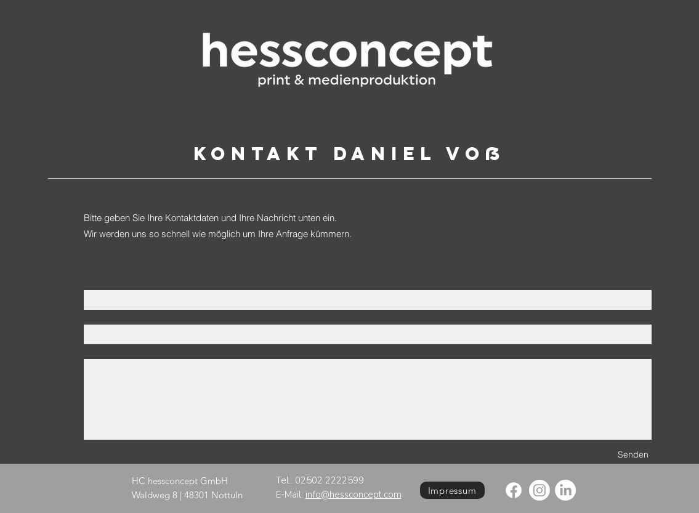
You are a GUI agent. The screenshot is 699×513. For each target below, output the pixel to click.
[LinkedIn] (565, 490)
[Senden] (633, 455)
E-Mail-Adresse (115, 316)
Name (96, 282)
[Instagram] (539, 490)
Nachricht (103, 351)
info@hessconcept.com (353, 494)
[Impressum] (452, 490)
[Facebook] (513, 490)
